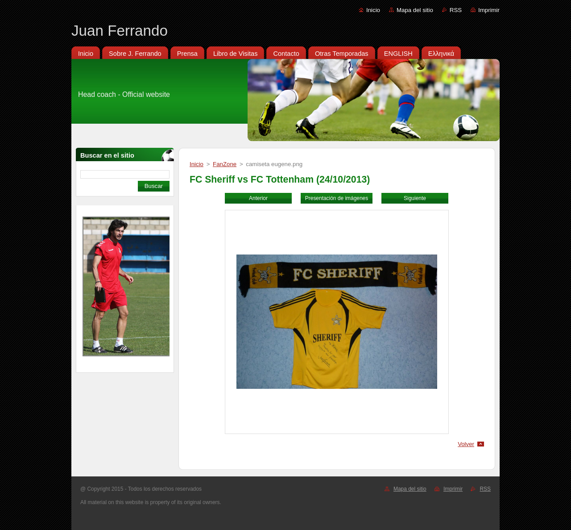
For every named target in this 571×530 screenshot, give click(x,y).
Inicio (373, 10)
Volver (466, 444)
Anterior (258, 198)
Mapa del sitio (415, 10)
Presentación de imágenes (336, 198)
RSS (456, 10)
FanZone (224, 164)
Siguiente (415, 198)
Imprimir (489, 10)
